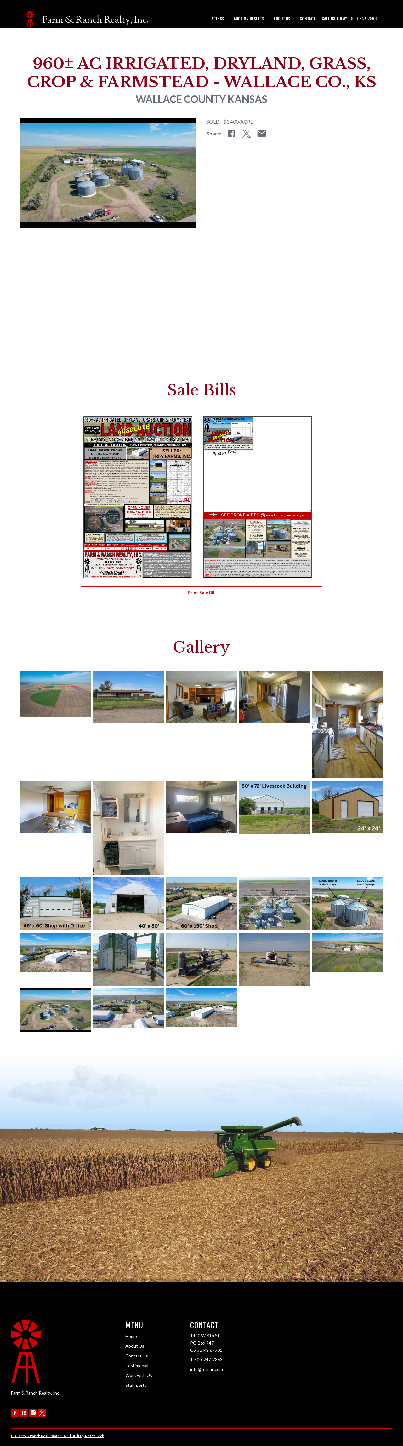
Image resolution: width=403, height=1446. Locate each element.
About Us (134, 1346)
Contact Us (136, 1355)
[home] (87, 18)
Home (131, 1336)
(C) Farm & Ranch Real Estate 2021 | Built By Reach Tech (57, 1435)
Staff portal (136, 1385)
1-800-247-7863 (206, 1359)
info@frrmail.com (206, 1369)
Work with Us (138, 1375)
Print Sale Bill (202, 592)
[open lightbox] (55, 694)
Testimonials (137, 1365)
